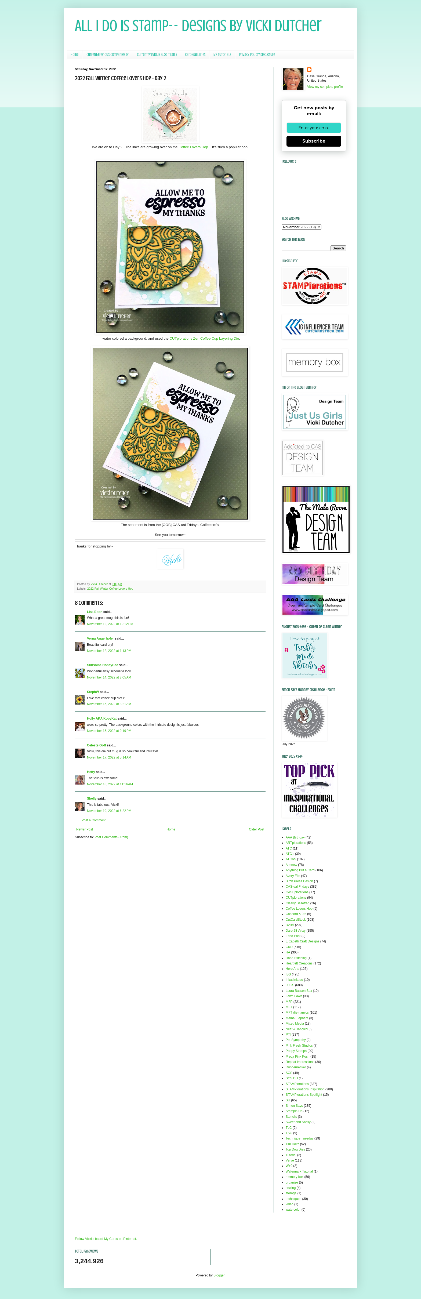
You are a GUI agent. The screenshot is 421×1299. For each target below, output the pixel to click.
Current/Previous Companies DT (107, 55)
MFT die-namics (297, 1012)
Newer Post (84, 829)
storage (291, 1193)
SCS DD (292, 1078)
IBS (288, 974)
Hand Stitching (296, 958)
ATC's (290, 854)
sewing (291, 1188)
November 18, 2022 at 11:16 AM (110, 784)
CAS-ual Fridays (297, 886)
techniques (293, 1199)
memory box (294, 1177)
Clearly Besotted (297, 903)
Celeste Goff (96, 745)
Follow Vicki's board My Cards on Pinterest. (106, 1239)
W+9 (289, 1166)
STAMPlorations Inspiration (305, 1089)
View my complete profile (325, 87)
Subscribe (313, 141)
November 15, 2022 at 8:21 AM (109, 704)
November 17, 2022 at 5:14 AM (109, 757)
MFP (289, 1002)
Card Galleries (195, 55)
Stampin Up (294, 1111)
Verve (290, 1160)
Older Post (256, 829)
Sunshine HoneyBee (102, 665)
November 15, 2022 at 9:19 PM (109, 731)
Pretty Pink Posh (298, 1056)
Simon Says (294, 1106)
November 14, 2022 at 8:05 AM (109, 677)
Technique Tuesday (299, 1138)
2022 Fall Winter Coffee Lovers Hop (110, 588)
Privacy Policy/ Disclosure (257, 55)
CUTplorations (296, 897)
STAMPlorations (297, 1084)
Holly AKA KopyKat (102, 718)
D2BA (290, 925)
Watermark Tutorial (299, 1171)
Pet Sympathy (296, 1040)
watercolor (293, 1209)
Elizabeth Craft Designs (302, 941)
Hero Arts (292, 969)
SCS (289, 1073)
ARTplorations (296, 843)
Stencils (291, 1117)
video (289, 1204)
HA (288, 952)
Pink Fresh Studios (299, 1045)
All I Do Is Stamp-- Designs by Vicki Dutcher (198, 26)
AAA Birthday (295, 837)
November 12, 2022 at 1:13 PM (109, 651)
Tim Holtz (292, 1144)
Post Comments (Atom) (111, 837)
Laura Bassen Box (299, 991)
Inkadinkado (294, 980)
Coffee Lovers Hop (193, 147)
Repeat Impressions (300, 1062)
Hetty (91, 772)
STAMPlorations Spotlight (304, 1095)
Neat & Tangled (297, 1029)
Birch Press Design (299, 881)
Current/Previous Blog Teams (157, 55)
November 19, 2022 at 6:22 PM (109, 811)
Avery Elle (293, 876)
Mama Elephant (297, 1018)
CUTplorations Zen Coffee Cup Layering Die (204, 338)
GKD (289, 947)
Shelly (91, 798)
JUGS (290, 985)
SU (288, 1100)
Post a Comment (94, 820)
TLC (289, 1128)
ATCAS (291, 859)
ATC (289, 848)
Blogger (218, 1275)
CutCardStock (296, 919)
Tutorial (291, 1155)
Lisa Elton (94, 612)
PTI (288, 1034)
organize (292, 1182)
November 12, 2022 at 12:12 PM (110, 624)
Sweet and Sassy (298, 1122)
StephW (93, 692)
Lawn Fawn (294, 996)
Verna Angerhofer (100, 638)
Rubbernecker (296, 1067)
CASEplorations (297, 892)
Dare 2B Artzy (296, 930)
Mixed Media (295, 1023)
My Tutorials (222, 55)
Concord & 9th (296, 914)
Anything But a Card (300, 870)
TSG (289, 1133)
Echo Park (293, 936)
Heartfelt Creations (299, 963)
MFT (289, 1007)
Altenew (291, 865)
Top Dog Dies (295, 1149)
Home (74, 55)
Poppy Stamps (296, 1051)
